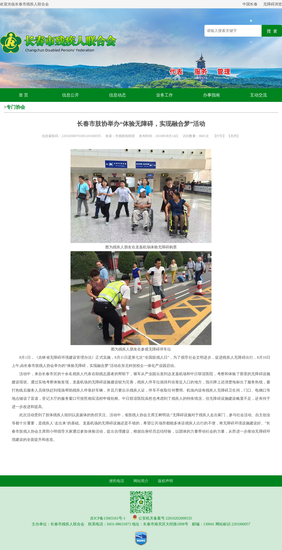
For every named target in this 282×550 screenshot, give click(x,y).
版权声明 (165, 481)
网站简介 (141, 481)
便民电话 (116, 481)
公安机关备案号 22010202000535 (165, 518)
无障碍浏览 (272, 4)
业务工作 (164, 95)
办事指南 (211, 95)
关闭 (233, 136)
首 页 (23, 95)
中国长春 (250, 4)
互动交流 (258, 95)
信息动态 (117, 95)
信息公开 (70, 95)
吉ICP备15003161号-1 (107, 518)
